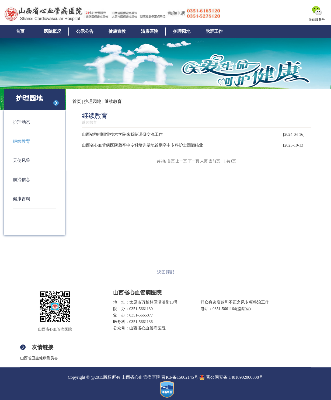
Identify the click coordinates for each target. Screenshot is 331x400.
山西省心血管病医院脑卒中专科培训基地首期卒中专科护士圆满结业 (142, 145)
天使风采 (21, 160)
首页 (20, 31)
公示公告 (84, 31)
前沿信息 (21, 179)
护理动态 (21, 122)
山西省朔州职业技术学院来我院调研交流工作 (122, 134)
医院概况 (52, 31)
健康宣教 (117, 31)
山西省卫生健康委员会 (39, 358)
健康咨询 (21, 198)
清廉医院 (149, 31)
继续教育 (21, 141)
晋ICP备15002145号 (179, 377)
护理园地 (181, 31)
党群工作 (214, 31)
